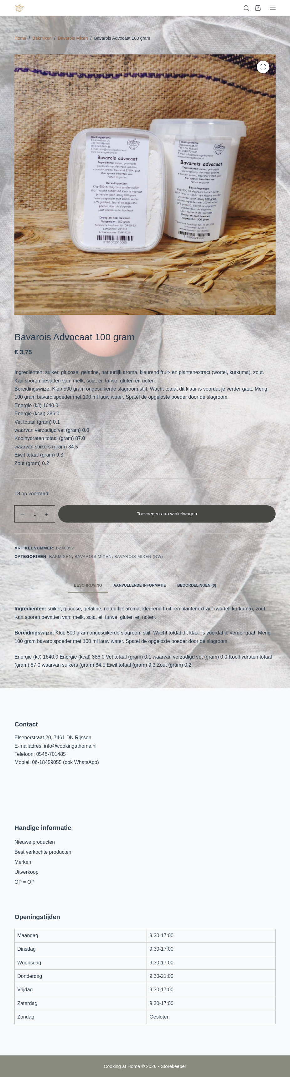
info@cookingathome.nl (70, 746)
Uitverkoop (26, 872)
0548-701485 (51, 754)
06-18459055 (46, 762)
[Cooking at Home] (19, 8)
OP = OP (24, 882)
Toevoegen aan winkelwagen (167, 513)
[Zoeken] (246, 8)
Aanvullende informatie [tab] (139, 585)
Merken (22, 862)
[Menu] (273, 8)
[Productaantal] (34, 514)
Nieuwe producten (34, 842)
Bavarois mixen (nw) (138, 556)
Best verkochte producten (42, 852)
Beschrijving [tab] (88, 585)
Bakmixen (60, 556)
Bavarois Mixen (93, 556)
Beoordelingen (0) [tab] (196, 585)
